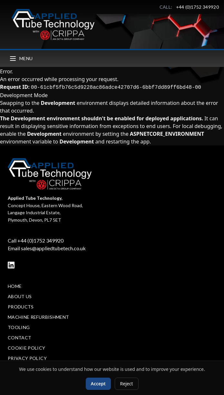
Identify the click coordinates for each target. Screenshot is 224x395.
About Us (20, 296)
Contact (19, 337)
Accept (98, 384)
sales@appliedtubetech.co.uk (53, 248)
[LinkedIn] (11, 265)
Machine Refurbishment (38, 317)
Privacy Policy (27, 358)
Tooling (19, 327)
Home (15, 286)
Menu (21, 58)
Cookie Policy (26, 348)
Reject (126, 384)
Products (21, 306)
